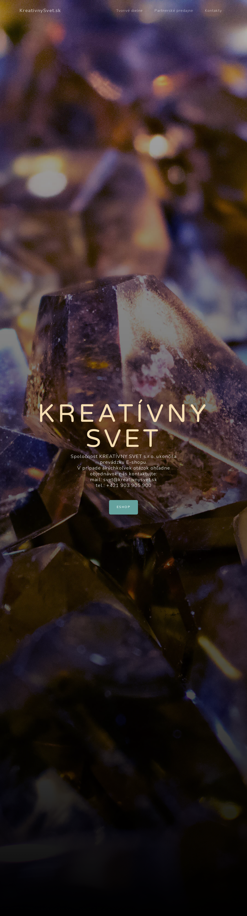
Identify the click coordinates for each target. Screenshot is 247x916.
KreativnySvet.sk (40, 10)
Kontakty (213, 10)
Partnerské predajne (173, 10)
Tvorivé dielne (129, 10)
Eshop (123, 507)
